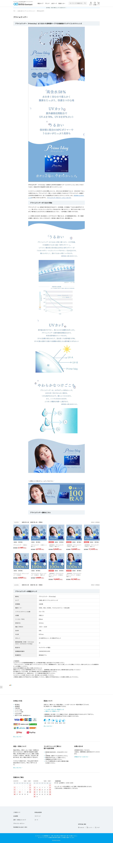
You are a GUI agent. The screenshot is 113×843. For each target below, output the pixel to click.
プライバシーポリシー (19, 823)
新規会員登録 (38, 812)
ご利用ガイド (16, 812)
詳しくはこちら (17, 736)
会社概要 (15, 816)
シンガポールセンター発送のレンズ (55, 709)
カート (36, 820)
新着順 (40, 522)
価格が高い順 (33, 522)
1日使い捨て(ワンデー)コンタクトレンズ (26, 11)
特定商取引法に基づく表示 (20, 827)
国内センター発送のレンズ (52, 711)
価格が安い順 (25, 522)
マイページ (37, 816)
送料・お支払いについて (19, 820)
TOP (14, 11)
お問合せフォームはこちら (81, 757)
